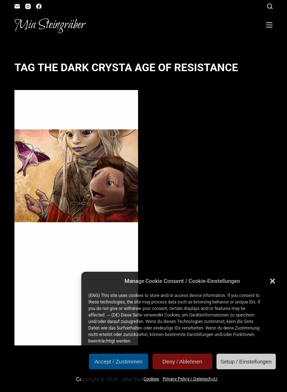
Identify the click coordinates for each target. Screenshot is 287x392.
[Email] (17, 6)
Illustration (103, 104)
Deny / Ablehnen (182, 361)
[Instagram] (28, 6)
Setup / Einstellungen (246, 361)
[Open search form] (270, 6)
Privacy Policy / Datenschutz (190, 379)
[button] (272, 281)
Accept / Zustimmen (119, 361)
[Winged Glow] (76, 176)
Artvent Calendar (46, 104)
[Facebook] (39, 6)
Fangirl (78, 104)
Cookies (151, 379)
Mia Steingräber (49, 25)
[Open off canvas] (269, 25)
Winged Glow (49, 118)
